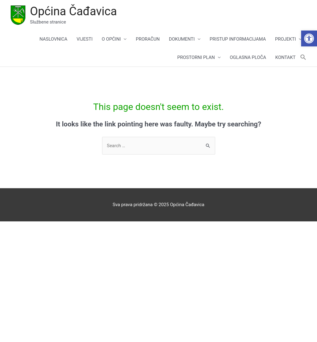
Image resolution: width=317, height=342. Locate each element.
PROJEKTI (285, 39)
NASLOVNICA (53, 39)
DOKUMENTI (181, 39)
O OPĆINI (111, 39)
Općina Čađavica (73, 11)
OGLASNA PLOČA (248, 57)
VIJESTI (84, 39)
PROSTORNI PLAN (196, 57)
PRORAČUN (148, 39)
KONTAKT (285, 57)
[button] (309, 38)
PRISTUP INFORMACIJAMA (238, 39)
